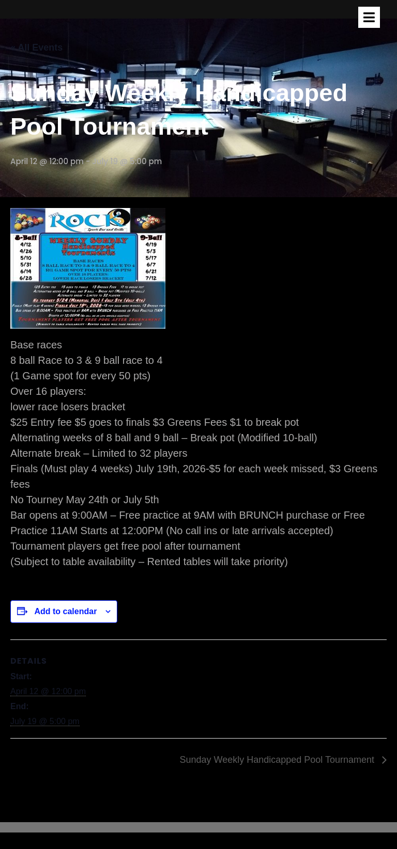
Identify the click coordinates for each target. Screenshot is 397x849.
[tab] (369, 17)
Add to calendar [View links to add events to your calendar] (65, 611)
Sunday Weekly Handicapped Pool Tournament (278, 760)
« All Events (36, 47)
